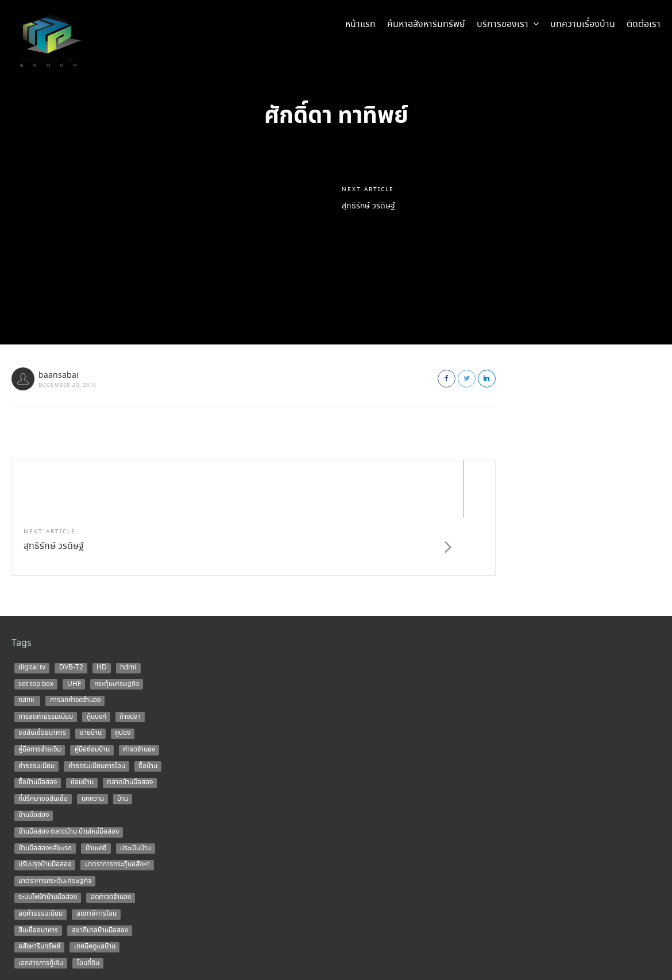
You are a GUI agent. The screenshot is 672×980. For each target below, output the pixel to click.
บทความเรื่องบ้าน (582, 24)
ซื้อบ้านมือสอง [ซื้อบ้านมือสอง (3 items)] (37, 725)
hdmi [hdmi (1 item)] (128, 610)
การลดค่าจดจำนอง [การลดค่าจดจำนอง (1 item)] (75, 643)
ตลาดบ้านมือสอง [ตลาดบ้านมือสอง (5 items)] (130, 725)
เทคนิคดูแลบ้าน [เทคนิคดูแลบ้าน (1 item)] (94, 889)
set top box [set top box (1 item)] (35, 626)
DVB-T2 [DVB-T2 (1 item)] (71, 610)
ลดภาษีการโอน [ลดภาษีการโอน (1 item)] (96, 856)
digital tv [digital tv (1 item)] (31, 610)
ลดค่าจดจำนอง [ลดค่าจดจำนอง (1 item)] (111, 840)
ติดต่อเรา (644, 24)
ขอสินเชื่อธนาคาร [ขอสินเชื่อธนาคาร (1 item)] (42, 675)
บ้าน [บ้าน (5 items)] (122, 741)
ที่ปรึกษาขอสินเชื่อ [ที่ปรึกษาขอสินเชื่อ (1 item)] (43, 741)
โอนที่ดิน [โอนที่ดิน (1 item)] (88, 905)
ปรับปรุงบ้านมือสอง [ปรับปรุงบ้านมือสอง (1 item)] (44, 807)
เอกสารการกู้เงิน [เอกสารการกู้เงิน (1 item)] (40, 905)
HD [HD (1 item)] (101, 610)
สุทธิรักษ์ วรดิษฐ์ (373, 206)
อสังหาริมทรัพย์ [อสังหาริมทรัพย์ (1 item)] (39, 889)
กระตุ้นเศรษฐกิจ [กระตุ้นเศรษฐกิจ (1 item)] (116, 626)
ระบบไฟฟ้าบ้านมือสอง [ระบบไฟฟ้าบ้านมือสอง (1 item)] (47, 840)
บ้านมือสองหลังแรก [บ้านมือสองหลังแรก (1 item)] (45, 790)
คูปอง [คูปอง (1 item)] (122, 675)
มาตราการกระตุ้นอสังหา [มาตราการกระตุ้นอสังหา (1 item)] (117, 807)
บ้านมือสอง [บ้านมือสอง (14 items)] (33, 757)
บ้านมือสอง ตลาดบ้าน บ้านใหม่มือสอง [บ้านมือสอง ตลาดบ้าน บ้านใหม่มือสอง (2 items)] (68, 774)
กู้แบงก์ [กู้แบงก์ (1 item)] (96, 659)
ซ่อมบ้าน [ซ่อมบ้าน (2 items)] (82, 725)
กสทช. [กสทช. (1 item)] (27, 643)
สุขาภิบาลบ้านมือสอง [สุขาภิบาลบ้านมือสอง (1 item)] (100, 872)
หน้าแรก (360, 24)
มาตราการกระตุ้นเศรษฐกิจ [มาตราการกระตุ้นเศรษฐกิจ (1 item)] (54, 823)
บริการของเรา (508, 24)
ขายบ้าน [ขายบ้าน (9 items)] (91, 675)
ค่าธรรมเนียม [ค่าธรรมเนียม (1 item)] (36, 708)
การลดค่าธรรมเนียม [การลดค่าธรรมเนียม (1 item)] (45, 659)
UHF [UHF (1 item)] (74, 626)
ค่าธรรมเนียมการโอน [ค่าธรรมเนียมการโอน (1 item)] (96, 708)
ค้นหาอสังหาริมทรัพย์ (426, 24)
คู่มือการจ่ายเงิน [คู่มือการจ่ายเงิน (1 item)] (39, 692)
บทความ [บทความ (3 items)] (93, 741)
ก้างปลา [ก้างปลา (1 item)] (130, 659)
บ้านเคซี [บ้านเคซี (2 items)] (96, 790)
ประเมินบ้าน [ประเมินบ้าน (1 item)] (135, 790)
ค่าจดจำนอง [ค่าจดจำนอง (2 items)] (139, 692)
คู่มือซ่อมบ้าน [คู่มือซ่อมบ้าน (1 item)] (92, 692)
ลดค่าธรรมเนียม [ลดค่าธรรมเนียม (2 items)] (40, 856)
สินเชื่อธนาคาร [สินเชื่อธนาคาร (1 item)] (38, 872)
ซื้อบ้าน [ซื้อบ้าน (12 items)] (147, 708)
